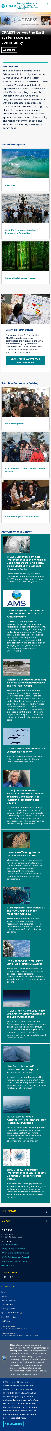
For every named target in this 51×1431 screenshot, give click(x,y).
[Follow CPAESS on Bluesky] (4, 1277)
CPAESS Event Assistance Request (15, 1253)
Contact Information (10, 1244)
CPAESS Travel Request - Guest (14, 1261)
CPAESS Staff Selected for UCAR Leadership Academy (26, 750)
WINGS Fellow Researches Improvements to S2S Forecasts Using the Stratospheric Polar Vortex (26, 1174)
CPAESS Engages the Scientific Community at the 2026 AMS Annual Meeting (25, 613)
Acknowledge (13, 1423)
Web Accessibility (8, 1300)
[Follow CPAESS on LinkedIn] (8, 1277)
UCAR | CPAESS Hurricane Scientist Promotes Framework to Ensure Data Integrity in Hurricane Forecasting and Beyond (25, 797)
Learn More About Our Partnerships (25, 360)
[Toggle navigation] (47, 4)
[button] (47, 1211)
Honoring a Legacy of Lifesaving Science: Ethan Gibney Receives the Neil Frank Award (26, 682)
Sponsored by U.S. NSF (12, 1312)
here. (23, 1418)
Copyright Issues (8, 1308)
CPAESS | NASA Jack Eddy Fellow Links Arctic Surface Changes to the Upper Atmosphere (26, 1013)
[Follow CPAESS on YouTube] (13, 1277)
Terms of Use (7, 1304)
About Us (9, 49)
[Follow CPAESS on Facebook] (2, 1277)
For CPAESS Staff (8, 1265)
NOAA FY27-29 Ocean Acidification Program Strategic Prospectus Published (26, 1119)
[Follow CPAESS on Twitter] (6, 1277)
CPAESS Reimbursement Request (15, 1257)
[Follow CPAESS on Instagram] (11, 1277)
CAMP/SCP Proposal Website (13, 1249)
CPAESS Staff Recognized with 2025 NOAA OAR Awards (25, 854)
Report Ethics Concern (10, 1317)
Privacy (4, 1292)
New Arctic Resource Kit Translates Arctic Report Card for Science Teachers (25, 1069)
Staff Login (5, 1321)
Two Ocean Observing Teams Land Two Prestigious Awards (25, 962)
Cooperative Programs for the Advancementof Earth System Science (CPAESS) (27, 6)
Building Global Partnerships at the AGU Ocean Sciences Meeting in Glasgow (26, 910)
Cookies (4, 1296)
